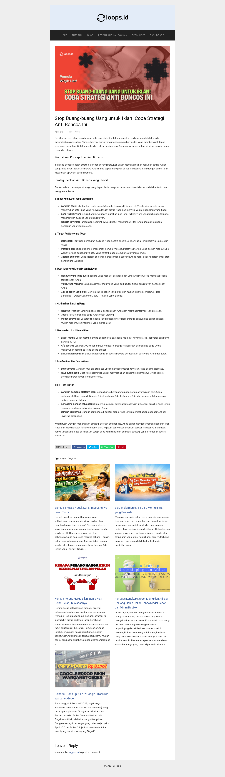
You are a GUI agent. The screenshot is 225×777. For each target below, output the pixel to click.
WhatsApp (107, 447)
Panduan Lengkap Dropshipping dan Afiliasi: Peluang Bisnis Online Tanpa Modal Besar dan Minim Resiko (141, 603)
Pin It (121, 447)
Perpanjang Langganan (112, 35)
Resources (138, 35)
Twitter (93, 447)
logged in (74, 752)
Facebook (79, 447)
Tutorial (77, 35)
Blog (90, 35)
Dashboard (157, 35)
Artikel (59, 132)
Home (64, 35)
